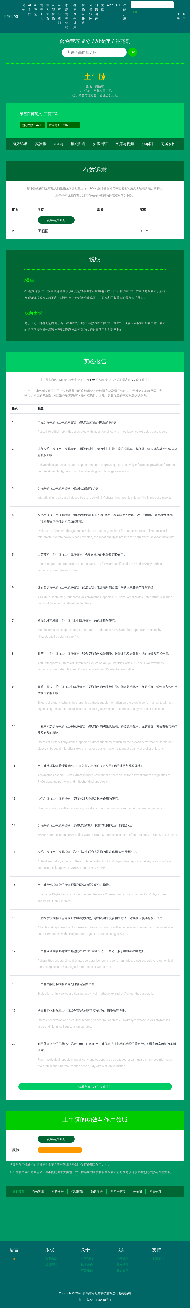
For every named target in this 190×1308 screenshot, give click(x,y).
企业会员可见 (109, 95)
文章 (102, 7)
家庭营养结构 (66, 16)
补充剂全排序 (74, 16)
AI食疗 (29, 9)
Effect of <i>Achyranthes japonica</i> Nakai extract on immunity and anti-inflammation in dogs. (100, 808)
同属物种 (168, 144)
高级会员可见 (56, 220)
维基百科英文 (31, 114)
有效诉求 (20, 144)
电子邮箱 (122, 1258)
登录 (184, 16)
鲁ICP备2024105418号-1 (95, 1300)
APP (110, 5)
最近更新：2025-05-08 (63, 125)
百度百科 (51, 114)
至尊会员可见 (103, 91)
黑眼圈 (43, 231)
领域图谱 (78, 144)
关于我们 (87, 1258)
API (118, 5)
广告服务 (87, 1270)
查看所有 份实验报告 (95, 1087)
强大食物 (47, 11)
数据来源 (51, 1258)
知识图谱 (96, 11)
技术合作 (87, 1264)
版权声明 (51, 1264)
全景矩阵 (90, 11)
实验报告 (49, 144)
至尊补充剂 (59, 14)
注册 (178, 16)
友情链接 (158, 1258)
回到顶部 (18, 1191)
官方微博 (122, 1264)
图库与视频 (125, 144)
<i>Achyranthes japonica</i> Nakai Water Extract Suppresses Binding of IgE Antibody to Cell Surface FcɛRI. (108, 834)
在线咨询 (122, 1270)
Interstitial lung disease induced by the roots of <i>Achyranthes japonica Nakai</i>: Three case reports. (105, 497)
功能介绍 (124, 11)
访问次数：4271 (32, 125)
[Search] (152, 4)
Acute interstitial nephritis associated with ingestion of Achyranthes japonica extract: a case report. (103, 431)
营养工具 (41, 11)
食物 (24, 7)
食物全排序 (83, 14)
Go (135, 12)
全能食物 (53, 11)
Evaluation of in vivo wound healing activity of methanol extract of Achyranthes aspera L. (96, 993)
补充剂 (35, 9)
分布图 (147, 144)
